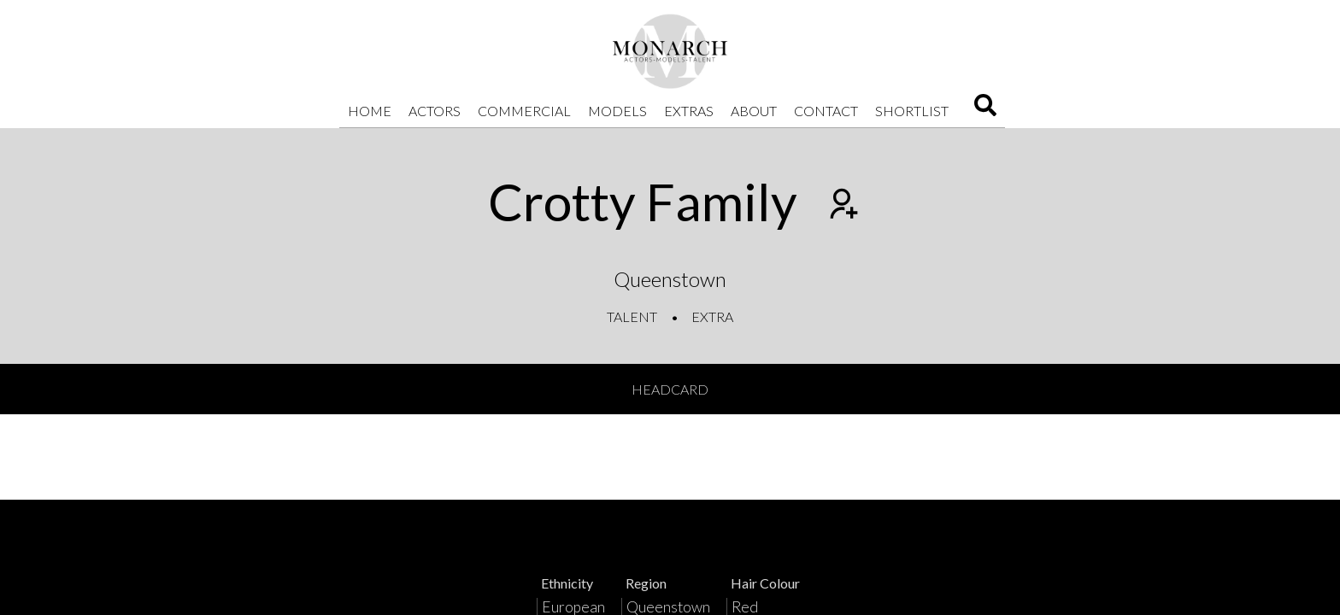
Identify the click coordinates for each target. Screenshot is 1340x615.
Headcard (670, 389)
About (754, 110)
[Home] (670, 51)
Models (617, 110)
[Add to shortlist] (841, 206)
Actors (434, 110)
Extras (689, 110)
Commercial (524, 110)
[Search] (985, 110)
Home (369, 110)
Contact (826, 110)
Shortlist (912, 110)
